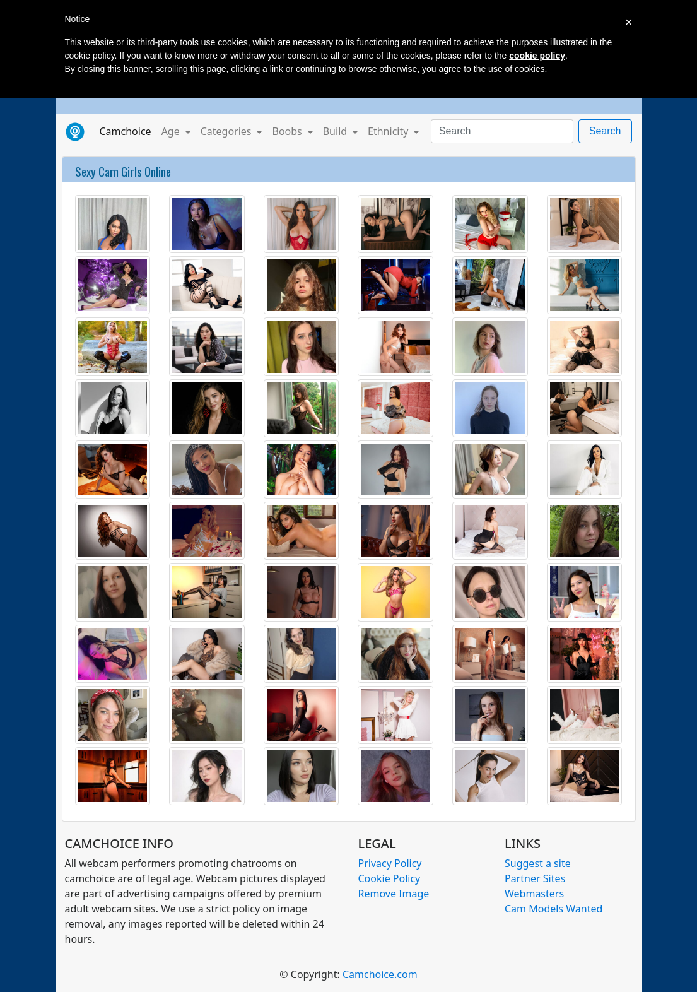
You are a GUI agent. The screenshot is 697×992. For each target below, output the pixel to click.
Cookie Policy (389, 878)
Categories (227, 131)
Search (605, 131)
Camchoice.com (380, 974)
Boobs (288, 131)
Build (336, 131)
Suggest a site (538, 863)
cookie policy (537, 55)
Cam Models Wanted (553, 909)
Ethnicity (389, 131)
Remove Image (394, 893)
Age (171, 131)
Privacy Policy (390, 863)
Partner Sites (535, 878)
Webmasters (534, 893)
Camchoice (128, 130)
